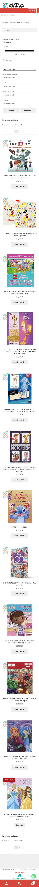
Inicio (6, 23)
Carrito (30, 882)
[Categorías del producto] (19, 69)
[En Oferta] (4, 60)
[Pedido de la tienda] (13, 120)
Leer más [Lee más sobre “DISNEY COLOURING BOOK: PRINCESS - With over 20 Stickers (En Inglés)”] (19, 825)
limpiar (27, 110)
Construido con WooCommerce (13, 861)
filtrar (11, 110)
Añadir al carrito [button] (19, 186)
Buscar (19, 883)
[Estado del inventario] (19, 42)
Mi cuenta (6, 883)
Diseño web (19, 872)
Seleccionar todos (9, 77)
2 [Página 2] (19, 131)
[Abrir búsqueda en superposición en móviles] (19, 15)
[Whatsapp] (33, 878)
